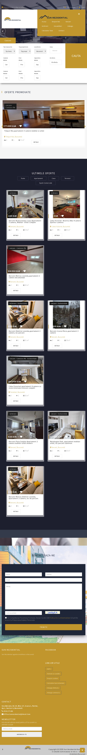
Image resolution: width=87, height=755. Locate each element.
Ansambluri (58, 26)
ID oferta (52, 58)
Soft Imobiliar (63, 752)
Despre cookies (52, 678)
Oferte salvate (69, 7)
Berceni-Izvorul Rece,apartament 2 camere (65, 332)
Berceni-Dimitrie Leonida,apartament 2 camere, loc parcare (25, 332)
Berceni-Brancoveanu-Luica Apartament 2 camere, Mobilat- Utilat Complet (25, 222)
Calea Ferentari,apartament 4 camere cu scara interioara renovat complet (25, 387)
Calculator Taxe (47, 31)
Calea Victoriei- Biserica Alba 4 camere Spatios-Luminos (66, 221)
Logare (82, 7)
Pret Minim (20, 59)
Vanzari (68, 22)
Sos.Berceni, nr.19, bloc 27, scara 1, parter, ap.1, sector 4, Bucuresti (20, 707)
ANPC (49, 669)
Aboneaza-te (22, 734)
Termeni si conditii (53, 674)
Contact (61, 31)
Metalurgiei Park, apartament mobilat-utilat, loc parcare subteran (66, 442)
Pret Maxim (21, 72)
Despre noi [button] (56, 22)
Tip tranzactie (7, 47)
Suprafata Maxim (37, 72)
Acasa (44, 22)
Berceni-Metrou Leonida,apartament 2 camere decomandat (25, 276)
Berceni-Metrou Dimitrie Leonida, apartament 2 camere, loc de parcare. (25, 497)
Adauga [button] (70, 26)
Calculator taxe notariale (55, 683)
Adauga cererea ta (53, 693)
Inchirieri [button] (45, 26)
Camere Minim (5, 59)
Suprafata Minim (37, 59)
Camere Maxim (5, 72)
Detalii (36, 142)
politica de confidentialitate (60, 618)
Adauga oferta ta (53, 688)
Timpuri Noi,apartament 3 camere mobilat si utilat (25, 131)
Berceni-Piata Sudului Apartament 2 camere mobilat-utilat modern (24, 442)
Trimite (43, 627)
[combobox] (56, 50)
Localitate (37, 47)
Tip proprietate (23, 47)
